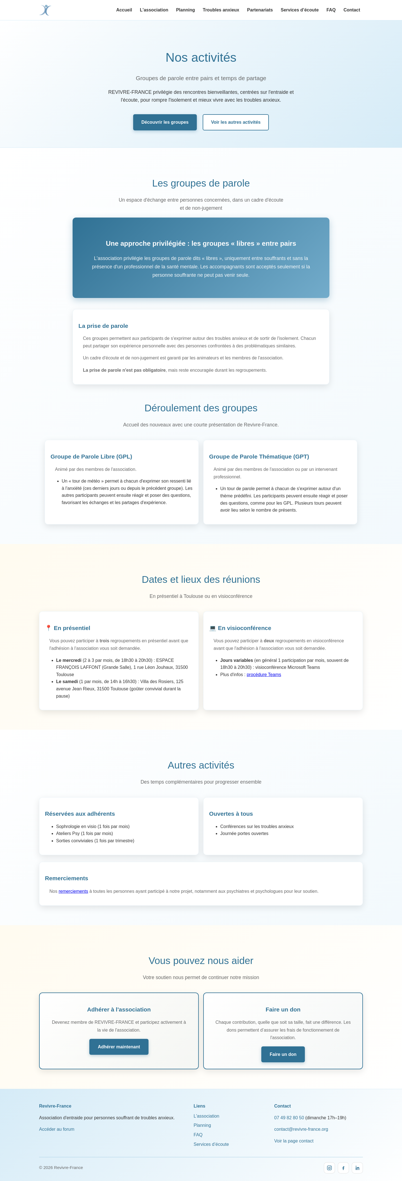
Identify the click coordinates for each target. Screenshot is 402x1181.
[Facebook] (343, 1162)
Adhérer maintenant (119, 1041)
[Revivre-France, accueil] (45, 10)
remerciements (73, 887)
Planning (185, 10)
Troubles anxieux (221, 10)
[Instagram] (329, 1162)
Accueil (124, 10)
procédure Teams (264, 672)
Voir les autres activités (236, 121)
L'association (154, 10)
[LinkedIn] (357, 1162)
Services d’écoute (300, 10)
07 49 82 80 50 (289, 1112)
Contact (351, 10)
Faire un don (283, 1049)
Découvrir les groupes (165, 121)
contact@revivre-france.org (301, 1123)
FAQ (331, 10)
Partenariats (260, 10)
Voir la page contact (294, 1135)
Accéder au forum (56, 1123)
